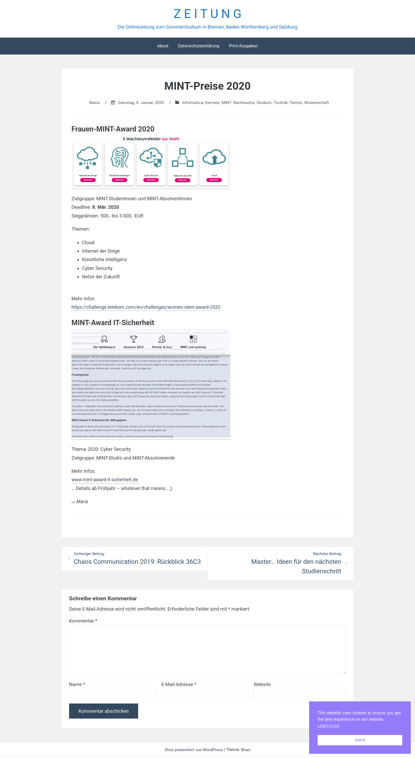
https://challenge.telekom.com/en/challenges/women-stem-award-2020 (147, 307)
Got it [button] (360, 740)
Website (262, 685)
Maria (91, 103)
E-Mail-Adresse (178, 685)
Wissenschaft (319, 103)
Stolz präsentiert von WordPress (194, 750)
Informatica (192, 103)
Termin (297, 103)
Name (77, 685)
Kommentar (83, 621)
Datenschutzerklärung (198, 46)
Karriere (212, 103)
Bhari (247, 750)
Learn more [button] (328, 725)
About (163, 46)
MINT (226, 103)
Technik (282, 103)
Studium (265, 103)
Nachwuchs (244, 103)
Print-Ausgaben (243, 46)
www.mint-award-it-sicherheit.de (105, 480)
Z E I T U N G (207, 14)
